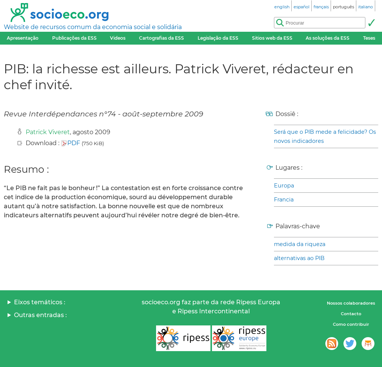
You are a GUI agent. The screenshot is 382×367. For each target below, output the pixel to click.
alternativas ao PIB (299, 258)
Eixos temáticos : (39, 302)
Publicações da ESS (74, 38)
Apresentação (23, 38)
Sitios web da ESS (272, 38)
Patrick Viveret (48, 132)
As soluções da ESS (328, 38)
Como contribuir (351, 324)
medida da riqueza (299, 244)
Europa (284, 185)
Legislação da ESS (218, 38)
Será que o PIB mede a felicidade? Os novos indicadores (325, 136)
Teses (369, 38)
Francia (284, 199)
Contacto (351, 313)
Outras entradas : (40, 315)
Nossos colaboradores (351, 303)
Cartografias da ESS (161, 38)
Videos (117, 38)
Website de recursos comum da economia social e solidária (93, 27)
